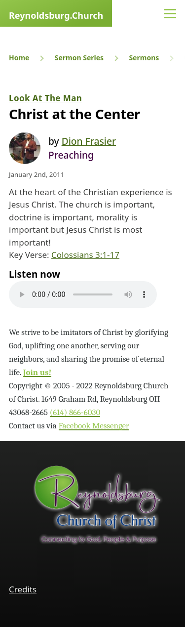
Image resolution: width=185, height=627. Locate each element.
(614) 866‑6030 (75, 412)
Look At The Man (45, 98)
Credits (23, 589)
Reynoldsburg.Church (56, 15)
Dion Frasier (89, 141)
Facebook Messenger (94, 425)
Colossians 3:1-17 (85, 254)
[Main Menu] (170, 13)
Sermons (144, 57)
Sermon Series (79, 57)
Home (19, 57)
